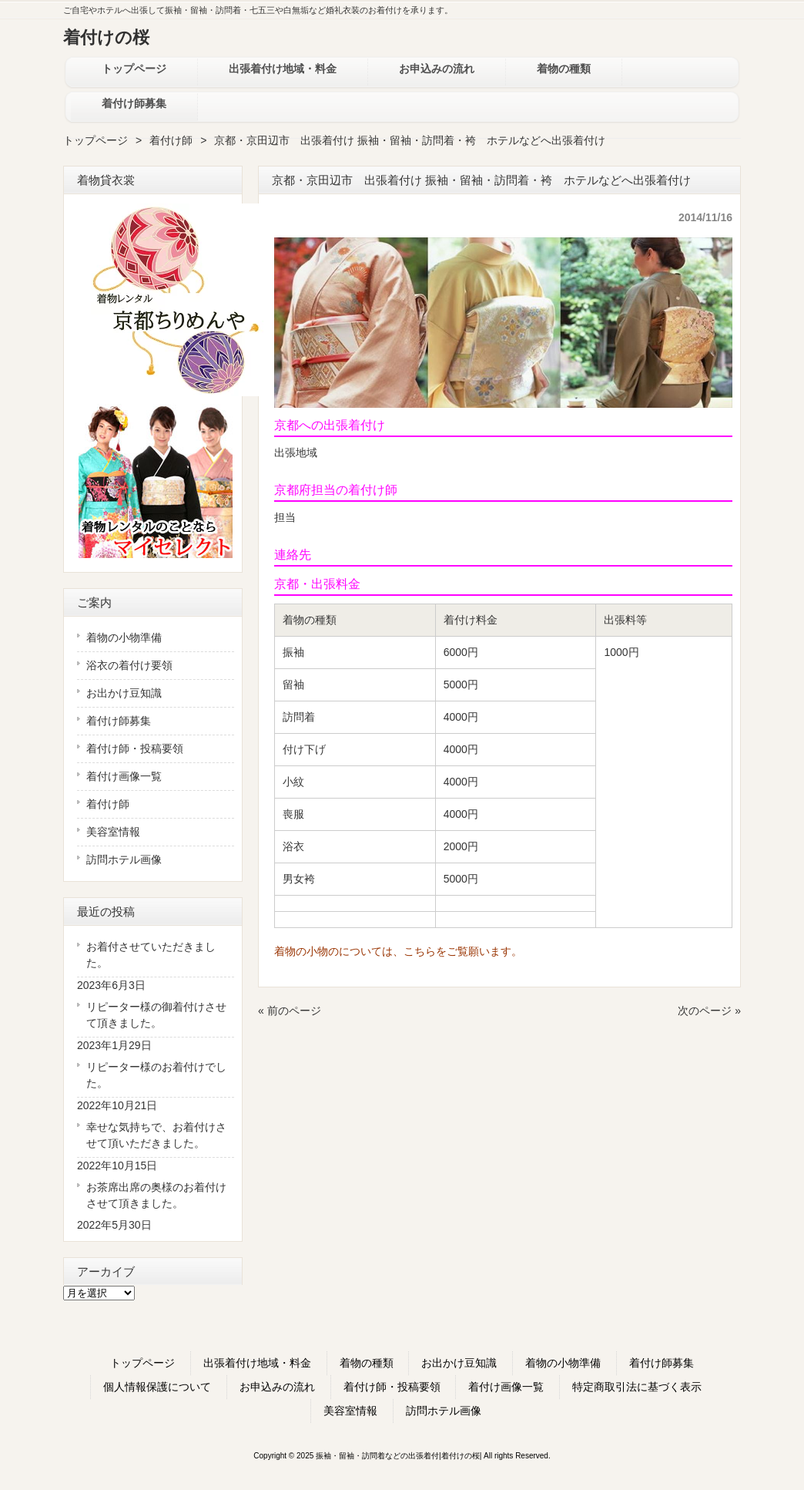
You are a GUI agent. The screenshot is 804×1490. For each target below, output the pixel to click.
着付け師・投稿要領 (134, 748)
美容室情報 (113, 832)
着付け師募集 (118, 721)
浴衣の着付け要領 (129, 665)
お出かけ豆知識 (124, 693)
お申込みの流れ (277, 1387)
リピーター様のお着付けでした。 (156, 1075)
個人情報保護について (157, 1387)
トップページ (95, 140)
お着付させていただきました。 (151, 954)
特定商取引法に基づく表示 (637, 1387)
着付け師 (171, 140)
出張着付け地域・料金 (257, 1363)
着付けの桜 (106, 37)
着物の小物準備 (124, 637)
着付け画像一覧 (124, 776)
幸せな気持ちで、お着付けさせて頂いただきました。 (156, 1135)
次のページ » (709, 1010)
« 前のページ (289, 1010)
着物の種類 (367, 1363)
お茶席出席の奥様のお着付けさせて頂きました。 (156, 1195)
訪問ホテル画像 (124, 859)
